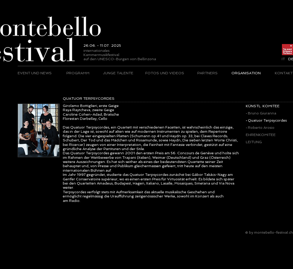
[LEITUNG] (266, 142)
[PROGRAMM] (78, 73)
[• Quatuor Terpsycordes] (266, 120)
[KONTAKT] (283, 73)
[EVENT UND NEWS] (35, 73)
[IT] (283, 59)
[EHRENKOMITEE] (266, 134)
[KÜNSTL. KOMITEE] (267, 106)
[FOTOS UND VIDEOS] (164, 73)
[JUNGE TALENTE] (118, 73)
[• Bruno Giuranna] (266, 113)
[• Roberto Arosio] (266, 127)
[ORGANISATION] (246, 73)
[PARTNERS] (207, 73)
